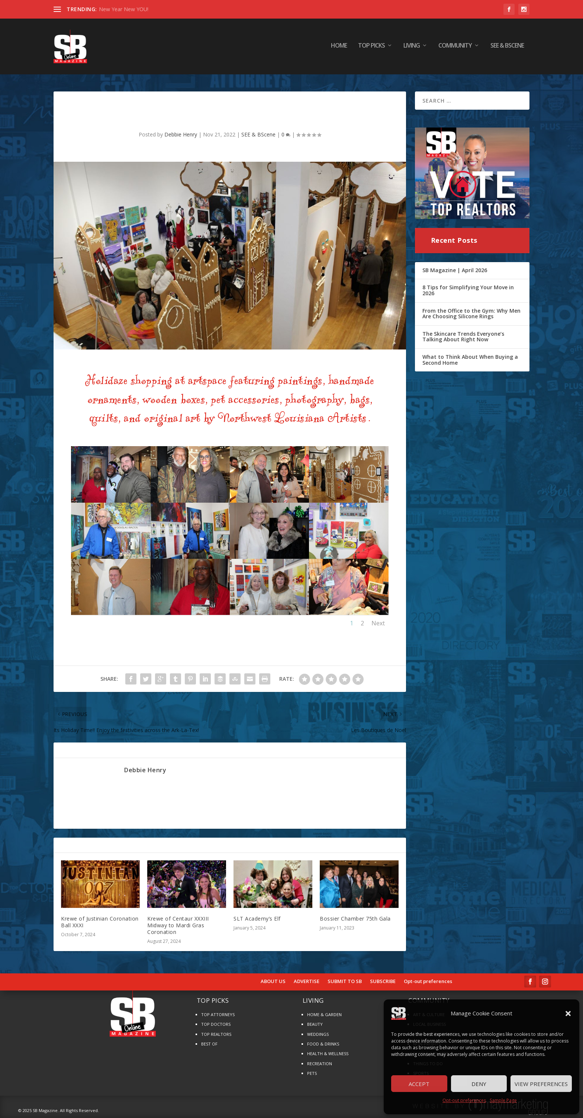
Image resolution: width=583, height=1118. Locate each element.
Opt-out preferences (464, 1100)
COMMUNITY (455, 48)
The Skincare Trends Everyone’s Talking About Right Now (463, 336)
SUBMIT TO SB (345, 982)
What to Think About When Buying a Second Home (470, 359)
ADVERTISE (306, 982)
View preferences (541, 1084)
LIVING (411, 48)
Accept (419, 1084)
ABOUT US (273, 982)
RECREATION (319, 1063)
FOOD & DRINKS (323, 1044)
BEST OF (209, 1044)
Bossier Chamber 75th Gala (355, 918)
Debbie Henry (180, 134)
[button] (568, 1013)
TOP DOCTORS (216, 1024)
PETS (312, 1073)
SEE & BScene (507, 48)
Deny (478, 1084)
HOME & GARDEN (324, 1014)
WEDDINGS (318, 1034)
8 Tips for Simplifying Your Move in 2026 (468, 290)
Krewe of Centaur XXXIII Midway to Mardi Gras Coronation (178, 925)
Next (378, 623)
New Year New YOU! (123, 9)
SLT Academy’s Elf (257, 918)
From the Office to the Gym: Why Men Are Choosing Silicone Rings (471, 313)
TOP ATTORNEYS (218, 1014)
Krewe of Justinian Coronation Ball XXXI (100, 922)
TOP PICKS (371, 48)
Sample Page (503, 1100)
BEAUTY (315, 1024)
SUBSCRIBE (383, 982)
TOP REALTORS (216, 1034)
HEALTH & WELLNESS (327, 1053)
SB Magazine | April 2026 (454, 270)
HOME (339, 48)
